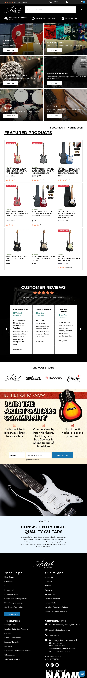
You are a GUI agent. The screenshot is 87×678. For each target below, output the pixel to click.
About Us (49, 577)
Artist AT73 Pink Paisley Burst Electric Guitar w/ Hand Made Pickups (17, 214)
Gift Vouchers (9, 655)
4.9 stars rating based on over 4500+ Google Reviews (43, 298)
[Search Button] (73, 9)
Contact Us (8, 581)
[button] (81, 2)
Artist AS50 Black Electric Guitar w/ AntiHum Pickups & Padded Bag (66, 215)
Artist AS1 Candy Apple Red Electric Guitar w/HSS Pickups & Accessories (43, 214)
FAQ (6, 585)
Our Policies (54, 573)
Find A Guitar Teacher (12, 637)
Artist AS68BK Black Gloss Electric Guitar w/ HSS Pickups (43, 259)
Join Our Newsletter (12, 659)
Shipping (48, 581)
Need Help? (13, 573)
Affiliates (8, 646)
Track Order (12, 614)
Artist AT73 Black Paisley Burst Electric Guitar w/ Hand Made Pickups (43, 171)
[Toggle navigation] (81, 9)
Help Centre (9, 577)
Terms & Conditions (52, 598)
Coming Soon (75, 128)
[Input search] (47, 9)
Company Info (55, 621)
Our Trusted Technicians (13, 607)
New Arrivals (57, 128)
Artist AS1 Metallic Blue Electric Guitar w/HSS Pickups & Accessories (69, 171)
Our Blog (8, 633)
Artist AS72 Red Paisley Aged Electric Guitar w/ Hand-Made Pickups (16, 171)
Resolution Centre (11, 594)
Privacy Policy (50, 594)
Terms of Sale (50, 603)
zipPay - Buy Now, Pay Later (56, 611)
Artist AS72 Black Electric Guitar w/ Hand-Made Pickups (69, 259)
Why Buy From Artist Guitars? (57, 607)
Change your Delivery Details (15, 598)
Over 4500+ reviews (20, 2)
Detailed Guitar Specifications (16, 629)
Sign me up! (62, 455)
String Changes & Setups (13, 603)
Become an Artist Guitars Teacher (17, 650)
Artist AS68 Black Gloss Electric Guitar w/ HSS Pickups (16, 259)
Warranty (49, 590)
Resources (12, 621)
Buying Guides (10, 625)
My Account (9, 590)
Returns (48, 585)
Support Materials (11, 642)
